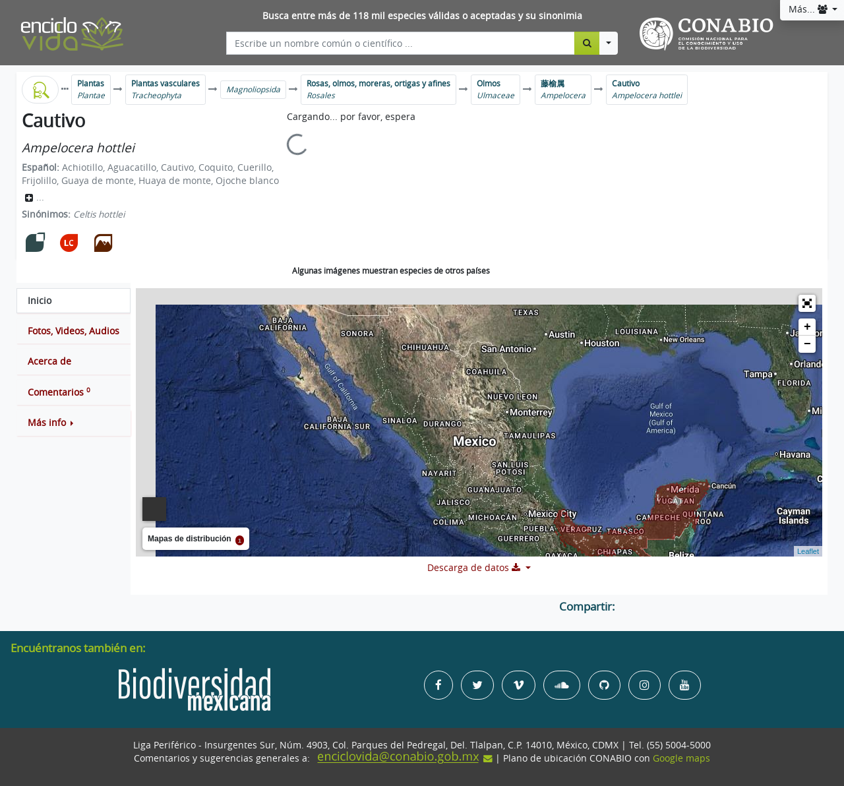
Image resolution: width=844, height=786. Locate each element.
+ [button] (807, 327)
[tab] (73, 300)
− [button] (807, 344)
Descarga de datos (475, 568)
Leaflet (808, 551)
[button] (73, 422)
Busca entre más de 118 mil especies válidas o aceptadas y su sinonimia (422, 16)
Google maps (681, 758)
